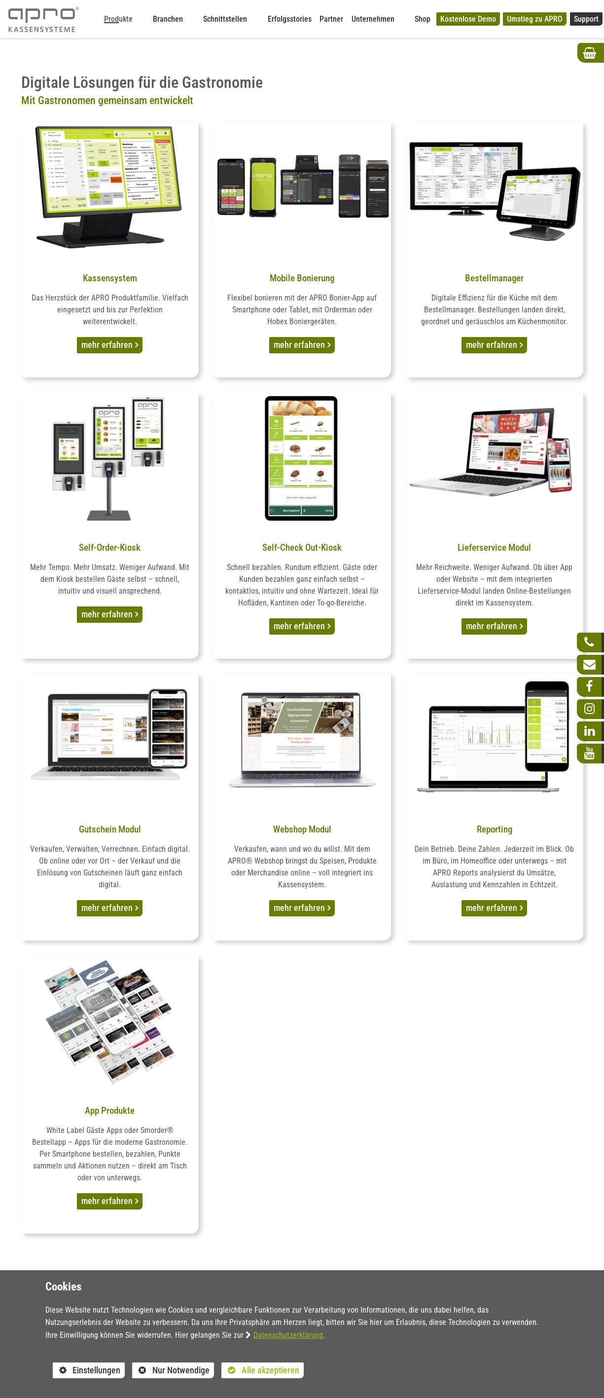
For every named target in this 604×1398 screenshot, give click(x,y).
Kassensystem (110, 278)
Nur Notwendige (171, 1372)
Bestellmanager (494, 278)
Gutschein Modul (110, 829)
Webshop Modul (302, 829)
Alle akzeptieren (260, 1370)
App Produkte (110, 1110)
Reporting (494, 829)
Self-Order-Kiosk (110, 547)
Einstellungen (87, 1372)
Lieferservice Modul (494, 547)
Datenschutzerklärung (288, 1335)
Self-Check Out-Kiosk (302, 547)
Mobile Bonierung (302, 278)
